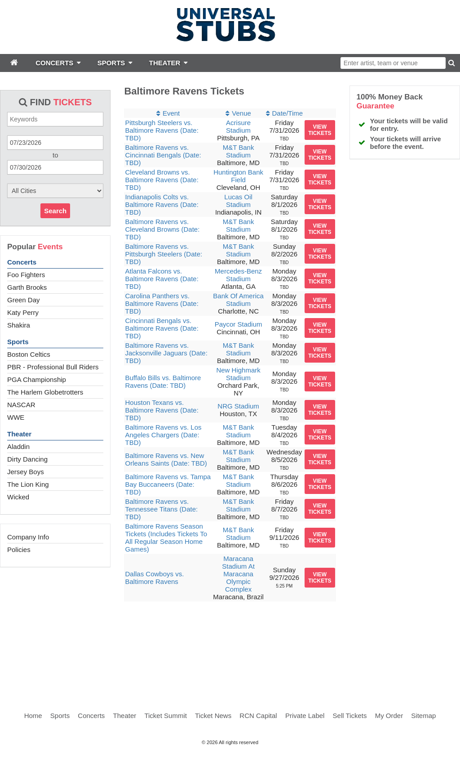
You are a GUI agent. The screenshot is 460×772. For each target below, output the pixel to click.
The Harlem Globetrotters (45, 392)
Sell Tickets (350, 715)
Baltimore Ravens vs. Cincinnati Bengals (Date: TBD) (163, 155)
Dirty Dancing (27, 459)
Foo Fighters (26, 274)
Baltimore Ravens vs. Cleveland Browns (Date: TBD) (162, 229)
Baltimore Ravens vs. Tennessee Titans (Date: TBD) (161, 509)
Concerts (21, 262)
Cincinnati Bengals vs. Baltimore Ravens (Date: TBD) (161, 328)
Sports (18, 342)
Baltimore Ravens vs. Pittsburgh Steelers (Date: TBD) (163, 253)
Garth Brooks (27, 287)
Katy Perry (23, 312)
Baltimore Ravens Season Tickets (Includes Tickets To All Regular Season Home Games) (166, 537)
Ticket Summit (165, 715)
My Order (389, 715)
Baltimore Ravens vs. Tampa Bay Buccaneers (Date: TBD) (168, 484)
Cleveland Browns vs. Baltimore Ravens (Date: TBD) (161, 179)
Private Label (305, 715)
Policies (19, 549)
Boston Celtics (28, 354)
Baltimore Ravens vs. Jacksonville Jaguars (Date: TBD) (166, 352)
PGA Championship (36, 379)
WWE (15, 417)
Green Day (23, 300)
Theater (19, 434)
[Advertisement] (230, 648)
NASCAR (21, 404)
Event (171, 113)
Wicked (18, 497)
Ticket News (213, 715)
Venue (241, 113)
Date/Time (287, 113)
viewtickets (319, 130)
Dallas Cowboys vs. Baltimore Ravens (154, 577)
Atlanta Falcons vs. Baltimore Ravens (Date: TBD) (161, 278)
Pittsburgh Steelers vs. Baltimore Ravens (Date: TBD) (161, 130)
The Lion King (28, 484)
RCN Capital (258, 715)
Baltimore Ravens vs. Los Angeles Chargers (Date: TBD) (163, 434)
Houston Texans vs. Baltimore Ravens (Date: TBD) (161, 410)
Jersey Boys (25, 472)
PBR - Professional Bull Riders (52, 367)
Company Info (28, 537)
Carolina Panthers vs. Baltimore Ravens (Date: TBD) (161, 303)
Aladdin (18, 446)
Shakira (18, 325)
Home (33, 715)
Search (55, 211)
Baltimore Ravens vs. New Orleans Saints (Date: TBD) (166, 459)
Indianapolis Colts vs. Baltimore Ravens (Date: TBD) (161, 204)
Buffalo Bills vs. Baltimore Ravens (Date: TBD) (163, 381)
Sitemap (423, 715)
